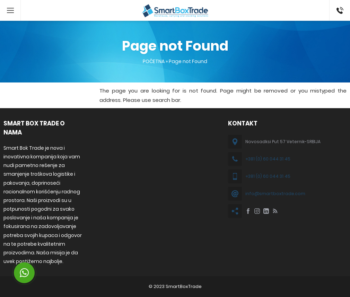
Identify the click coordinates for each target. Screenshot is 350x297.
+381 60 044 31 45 (339, 10)
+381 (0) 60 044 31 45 (267, 159)
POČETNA (154, 61)
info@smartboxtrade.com (275, 193)
